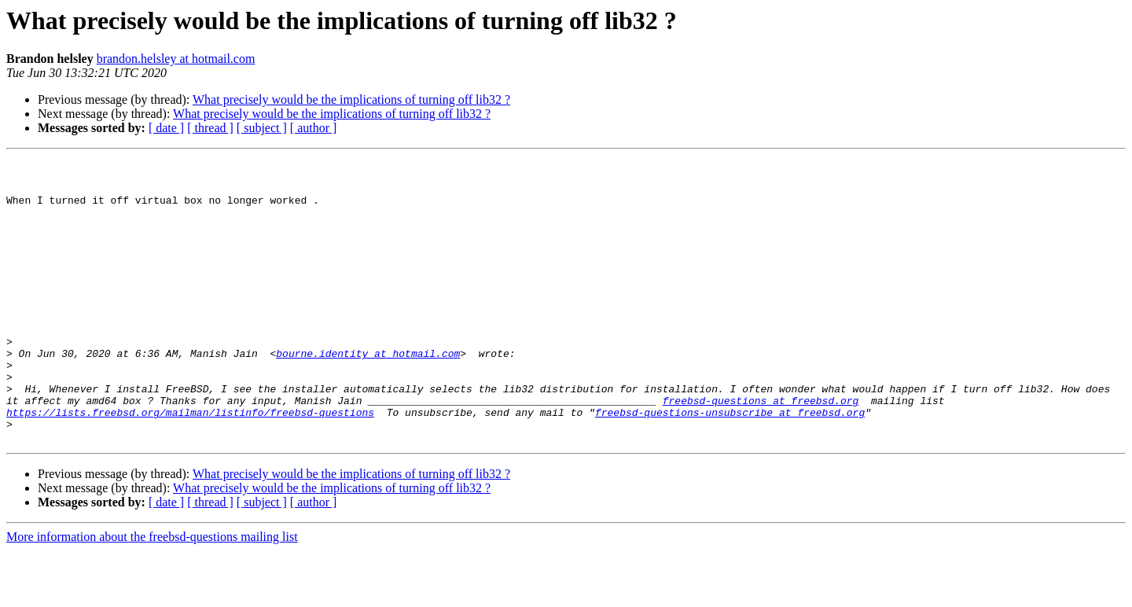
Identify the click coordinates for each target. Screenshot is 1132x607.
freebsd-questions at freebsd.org (761, 450)
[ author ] (313, 127)
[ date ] (166, 127)
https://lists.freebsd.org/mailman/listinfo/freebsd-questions (190, 464)
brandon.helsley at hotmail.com (176, 58)
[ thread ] (210, 127)
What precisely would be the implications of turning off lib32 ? (351, 99)
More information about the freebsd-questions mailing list (152, 593)
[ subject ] (262, 127)
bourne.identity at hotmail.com (368, 393)
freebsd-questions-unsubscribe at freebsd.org (730, 464)
